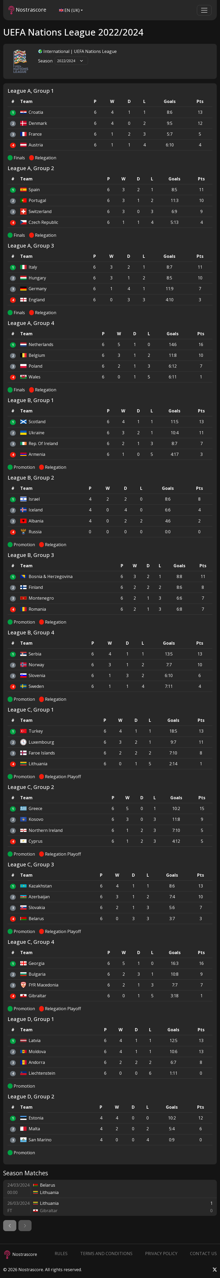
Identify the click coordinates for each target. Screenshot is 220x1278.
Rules (61, 1253)
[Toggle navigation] (204, 10)
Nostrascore (27, 10)
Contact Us (203, 1253)
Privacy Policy (161, 1253)
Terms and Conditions (106, 1253)
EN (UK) (69, 10)
